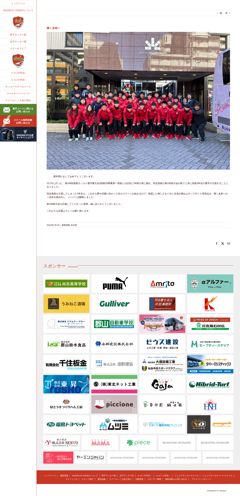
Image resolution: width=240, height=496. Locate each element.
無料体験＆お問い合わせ (176, 479)
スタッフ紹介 (88, 479)
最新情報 (66, 225)
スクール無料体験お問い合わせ (17, 121)
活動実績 (139, 479)
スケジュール (72, 479)
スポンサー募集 (154, 479)
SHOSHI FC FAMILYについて (85, 475)
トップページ (50, 475)
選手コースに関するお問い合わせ (18, 110)
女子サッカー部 (127, 475)
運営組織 (102, 479)
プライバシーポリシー (201, 479)
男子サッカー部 (109, 475)
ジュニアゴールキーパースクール (217, 475)
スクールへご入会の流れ (120, 479)
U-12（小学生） (163, 475)
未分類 (74, 225)
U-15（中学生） (145, 475)
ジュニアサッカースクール (186, 475)
